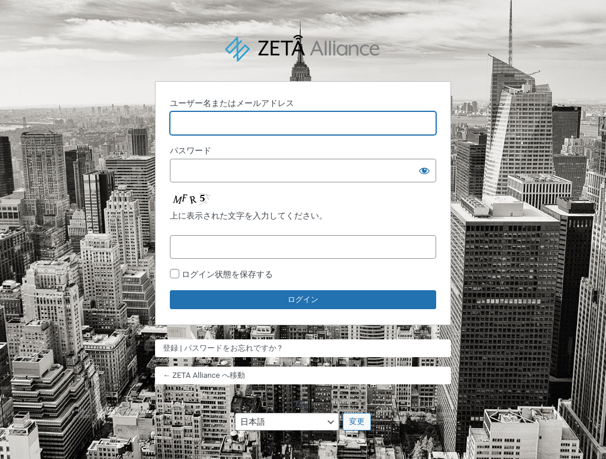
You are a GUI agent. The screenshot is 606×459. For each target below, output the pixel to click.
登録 (170, 348)
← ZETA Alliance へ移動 (204, 375)
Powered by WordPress (303, 48)
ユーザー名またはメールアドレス (232, 103)
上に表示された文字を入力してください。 (248, 215)
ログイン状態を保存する (227, 274)
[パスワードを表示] (424, 170)
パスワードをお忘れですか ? (233, 348)
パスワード (190, 150)
